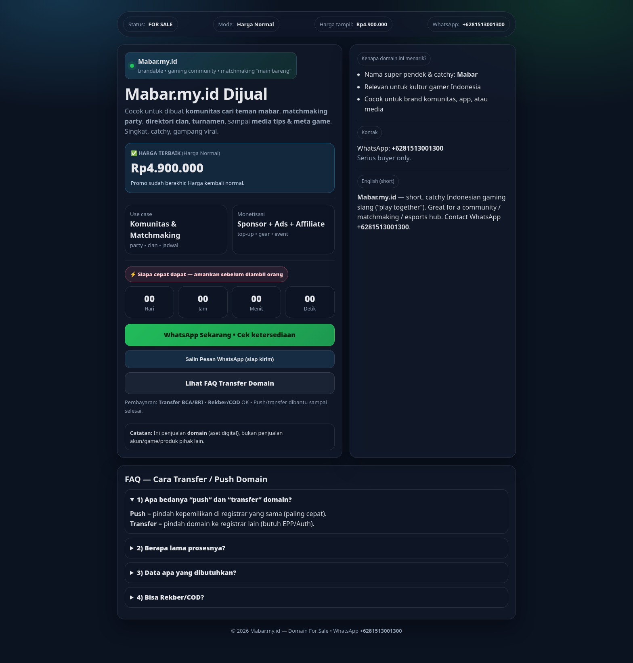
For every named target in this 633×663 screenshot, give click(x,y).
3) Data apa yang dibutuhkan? (186, 572)
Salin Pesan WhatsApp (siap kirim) (229, 359)
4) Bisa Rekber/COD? (170, 597)
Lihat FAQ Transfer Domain (229, 383)
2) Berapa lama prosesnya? (181, 547)
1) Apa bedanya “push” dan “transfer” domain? (214, 499)
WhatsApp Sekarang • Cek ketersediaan (230, 334)
